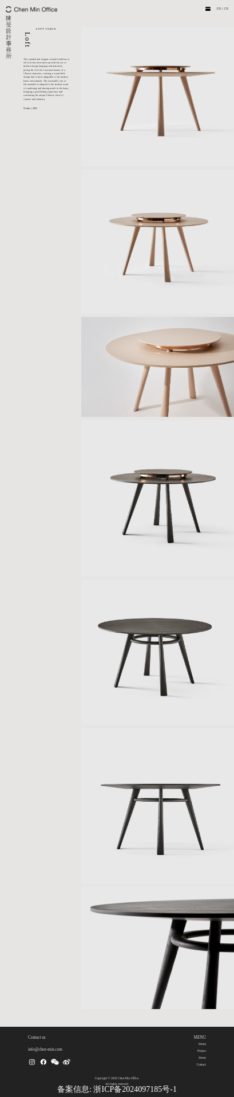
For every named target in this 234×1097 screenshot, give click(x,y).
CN (226, 8)
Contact (201, 1064)
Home (202, 1044)
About (202, 1057)
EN (219, 8)
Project (201, 1050)
